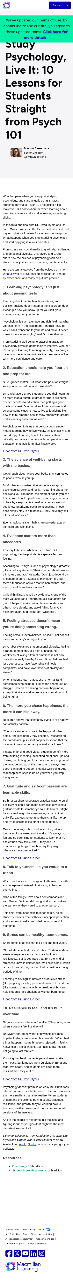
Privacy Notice (12, 1229)
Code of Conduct (45, 1239)
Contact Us (60, 5)
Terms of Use (29, 1234)
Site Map (41, 1243)
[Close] (66, 29)
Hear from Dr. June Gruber (21, 858)
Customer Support (15, 1243)
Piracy (30, 1243)
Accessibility (45, 1234)
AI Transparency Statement (19, 1239)
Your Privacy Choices (36, 1229)
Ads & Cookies (12, 1234)
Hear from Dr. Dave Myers (21, 451)
